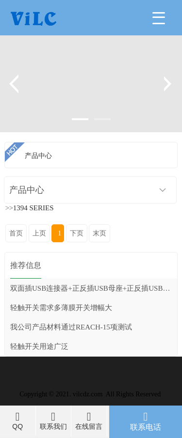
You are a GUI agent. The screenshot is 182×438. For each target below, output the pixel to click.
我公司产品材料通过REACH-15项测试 (71, 327)
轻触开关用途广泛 (39, 346)
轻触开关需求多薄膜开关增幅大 (61, 308)
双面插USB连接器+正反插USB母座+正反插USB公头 (93, 288)
